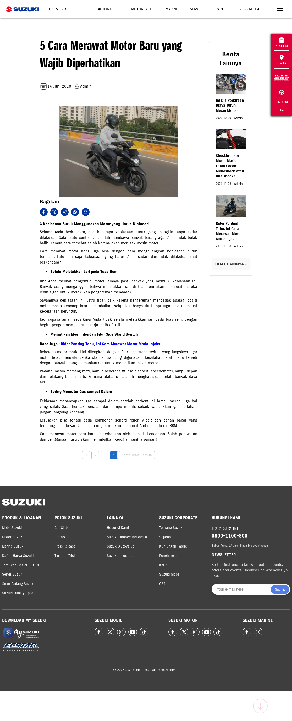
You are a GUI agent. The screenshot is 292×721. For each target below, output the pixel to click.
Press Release (250, 9)
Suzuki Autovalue (120, 546)
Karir (163, 565)
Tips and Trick (65, 556)
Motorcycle (142, 9)
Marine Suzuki (13, 546)
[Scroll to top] (260, 706)
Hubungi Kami (118, 527)
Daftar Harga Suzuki (18, 556)
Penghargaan (169, 556)
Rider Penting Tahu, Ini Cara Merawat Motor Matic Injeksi (111, 343)
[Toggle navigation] (279, 9)
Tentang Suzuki (171, 527)
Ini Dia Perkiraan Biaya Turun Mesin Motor (230, 105)
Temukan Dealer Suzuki (20, 565)
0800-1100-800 (229, 536)
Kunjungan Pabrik (173, 546)
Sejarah (165, 537)
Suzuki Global (169, 574)
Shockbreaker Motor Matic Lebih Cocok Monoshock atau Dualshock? (230, 166)
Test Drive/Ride (282, 97)
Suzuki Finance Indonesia (127, 537)
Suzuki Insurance (120, 556)
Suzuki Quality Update (19, 593)
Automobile (108, 9)
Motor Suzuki (12, 537)
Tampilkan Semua (137, 455)
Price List (281, 42)
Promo (59, 537)
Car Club (61, 527)
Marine (172, 9)
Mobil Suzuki (12, 527)
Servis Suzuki (12, 574)
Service (197, 9)
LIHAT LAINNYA (230, 264)
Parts (220, 9)
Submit (280, 589)
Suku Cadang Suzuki (18, 584)
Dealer (281, 60)
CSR (162, 584)
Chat (282, 110)
